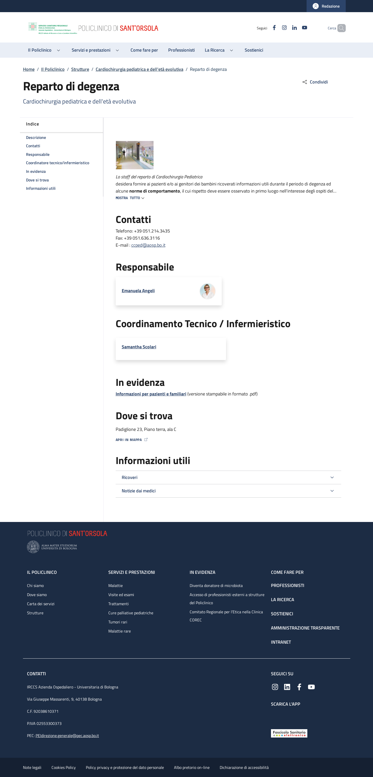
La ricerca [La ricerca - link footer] (282, 599)
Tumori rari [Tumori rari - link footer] (117, 622)
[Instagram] (276, 28)
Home (29, 69)
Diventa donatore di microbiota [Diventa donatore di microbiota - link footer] (216, 585)
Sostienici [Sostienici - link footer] (282, 613)
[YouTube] (296, 28)
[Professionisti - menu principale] (181, 50)
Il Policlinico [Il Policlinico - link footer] (42, 572)
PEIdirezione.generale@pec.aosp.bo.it (67, 735)
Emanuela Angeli (138, 290)
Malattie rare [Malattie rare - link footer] (119, 631)
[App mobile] (275, 716)
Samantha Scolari (139, 346)
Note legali (32, 767)
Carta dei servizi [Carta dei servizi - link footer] (41, 604)
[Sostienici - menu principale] (254, 50)
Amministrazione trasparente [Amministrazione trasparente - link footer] (305, 627)
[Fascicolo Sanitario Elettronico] (289, 732)
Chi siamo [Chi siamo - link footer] (35, 585)
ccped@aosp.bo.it (148, 245)
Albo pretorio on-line (192, 767)
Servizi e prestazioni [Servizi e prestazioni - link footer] (131, 572)
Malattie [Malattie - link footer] (115, 585)
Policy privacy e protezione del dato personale (125, 767)
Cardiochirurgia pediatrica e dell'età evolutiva (139, 69)
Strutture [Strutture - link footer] (35, 613)
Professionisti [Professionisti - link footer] (287, 585)
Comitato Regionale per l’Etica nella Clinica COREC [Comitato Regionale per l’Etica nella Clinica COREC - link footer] (226, 616)
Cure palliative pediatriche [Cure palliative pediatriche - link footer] (130, 613)
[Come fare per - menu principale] (144, 50)
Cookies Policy (64, 767)
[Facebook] (266, 28)
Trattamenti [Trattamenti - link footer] (118, 604)
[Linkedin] (286, 28)
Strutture (80, 69)
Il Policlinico (53, 69)
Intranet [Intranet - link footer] (281, 642)
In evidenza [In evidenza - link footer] (202, 572)
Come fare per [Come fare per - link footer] (287, 572)
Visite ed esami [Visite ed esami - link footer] (121, 595)
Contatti (37, 673)
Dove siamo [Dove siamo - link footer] (37, 595)
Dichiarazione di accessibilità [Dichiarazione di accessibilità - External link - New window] (244, 767)
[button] (326, 6)
